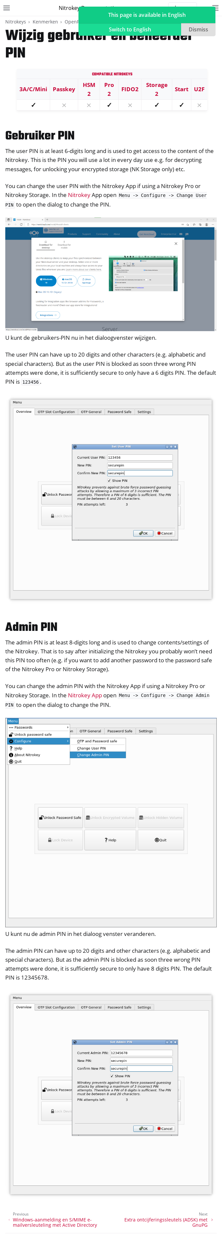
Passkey (64, 89)
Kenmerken (45, 22)
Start (181, 89)
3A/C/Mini (33, 89)
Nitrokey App (85, 695)
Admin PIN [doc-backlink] (31, 627)
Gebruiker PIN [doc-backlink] (40, 136)
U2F (199, 89)
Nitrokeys (15, 22)
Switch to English (130, 29)
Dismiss (198, 29)
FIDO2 (130, 89)
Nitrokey (79, 195)
